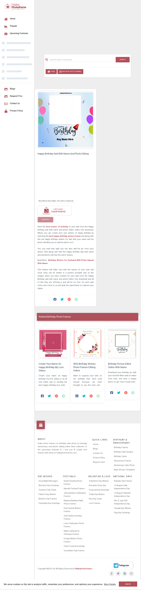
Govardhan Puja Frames (74, 550)
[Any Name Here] (56, 200)
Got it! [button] (128, 584)
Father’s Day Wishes (47, 494)
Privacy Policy (99, 457)
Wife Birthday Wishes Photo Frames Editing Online (84, 367)
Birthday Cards (120, 456)
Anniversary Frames (122, 461)
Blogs (95, 449)
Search (123, 59)
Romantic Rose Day (97, 485)
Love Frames (94, 503)
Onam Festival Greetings (74, 546)
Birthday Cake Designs (123, 452)
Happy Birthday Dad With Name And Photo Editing (63, 153)
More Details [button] (110, 584)
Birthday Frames (121, 447)
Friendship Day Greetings (49, 503)
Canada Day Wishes (122, 508)
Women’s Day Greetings (49, 485)
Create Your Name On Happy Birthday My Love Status (51, 367)
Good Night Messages (48, 481)
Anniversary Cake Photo (124, 465)
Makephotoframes (83, 568)
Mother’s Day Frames (48, 499)
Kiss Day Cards (95, 499)
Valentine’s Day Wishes (99, 481)
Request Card (99, 462)
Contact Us (98, 453)
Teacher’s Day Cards (47, 490)
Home (51, 71)
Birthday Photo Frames (70, 71)
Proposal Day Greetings (99, 490)
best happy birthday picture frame (65, 236)
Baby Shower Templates (124, 469)
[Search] (81, 59)
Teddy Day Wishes (97, 494)
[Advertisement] (87, 25)
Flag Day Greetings (122, 512)
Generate (45, 219)
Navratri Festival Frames (74, 488)
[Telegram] (121, 565)
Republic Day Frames (123, 481)
